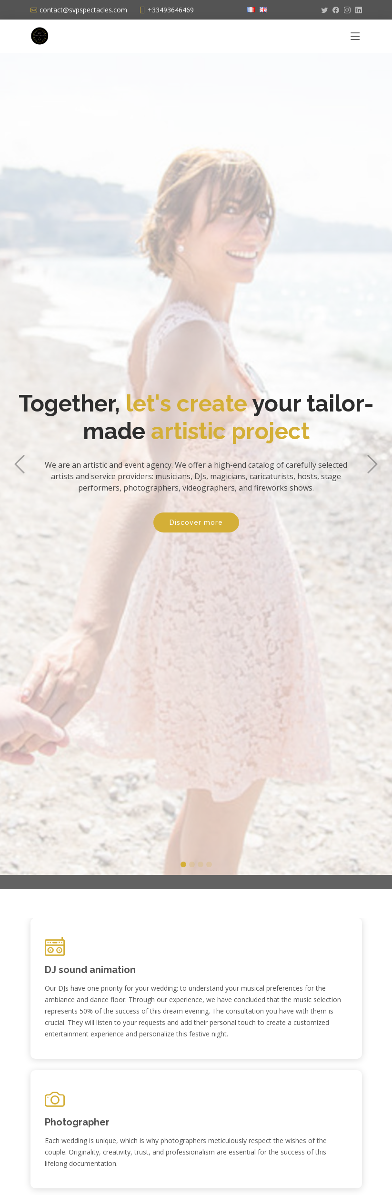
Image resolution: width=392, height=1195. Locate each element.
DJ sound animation (90, 969)
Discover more (196, 512)
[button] (19, 453)
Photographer (77, 1122)
